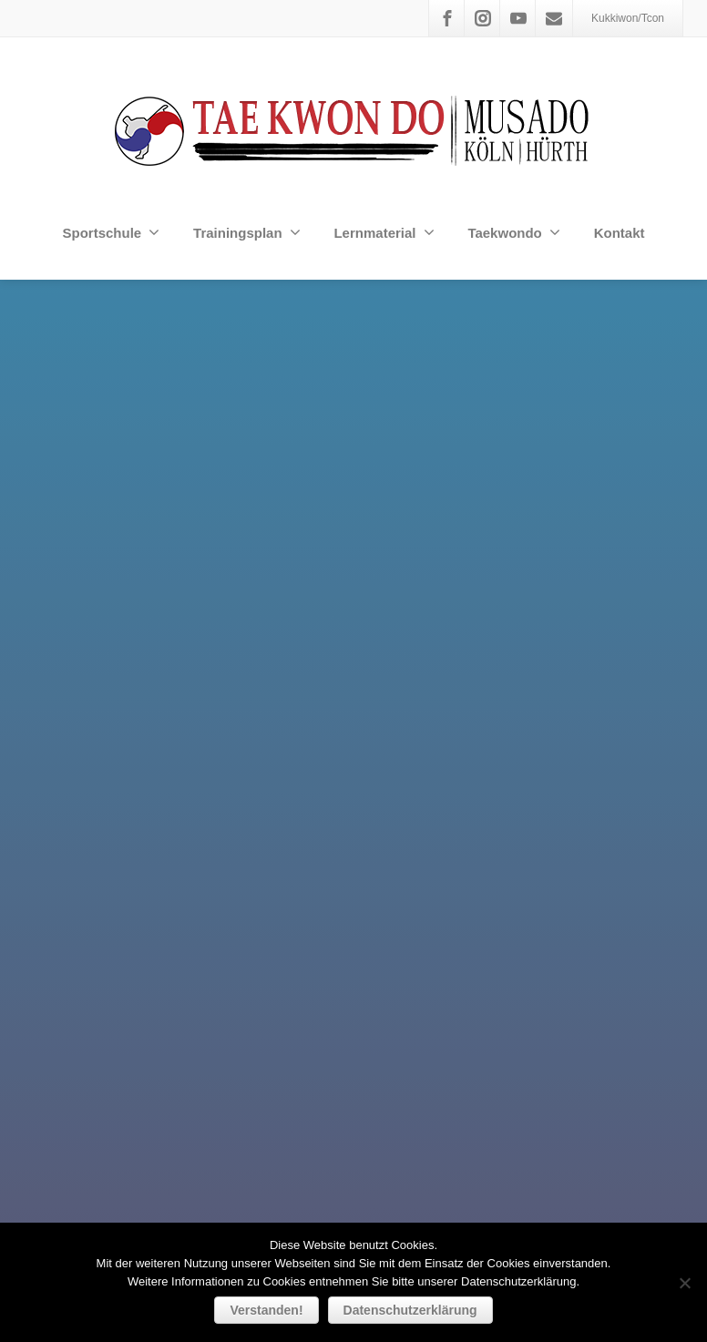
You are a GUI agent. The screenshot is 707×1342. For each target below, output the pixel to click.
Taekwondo (513, 232)
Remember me (405, 1121)
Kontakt (619, 233)
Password (277, 1051)
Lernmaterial (383, 232)
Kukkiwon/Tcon (627, 18)
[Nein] (684, 1283)
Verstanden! (266, 1310)
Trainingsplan (247, 232)
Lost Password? (418, 1049)
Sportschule (110, 232)
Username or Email (304, 985)
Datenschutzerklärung (410, 1310)
